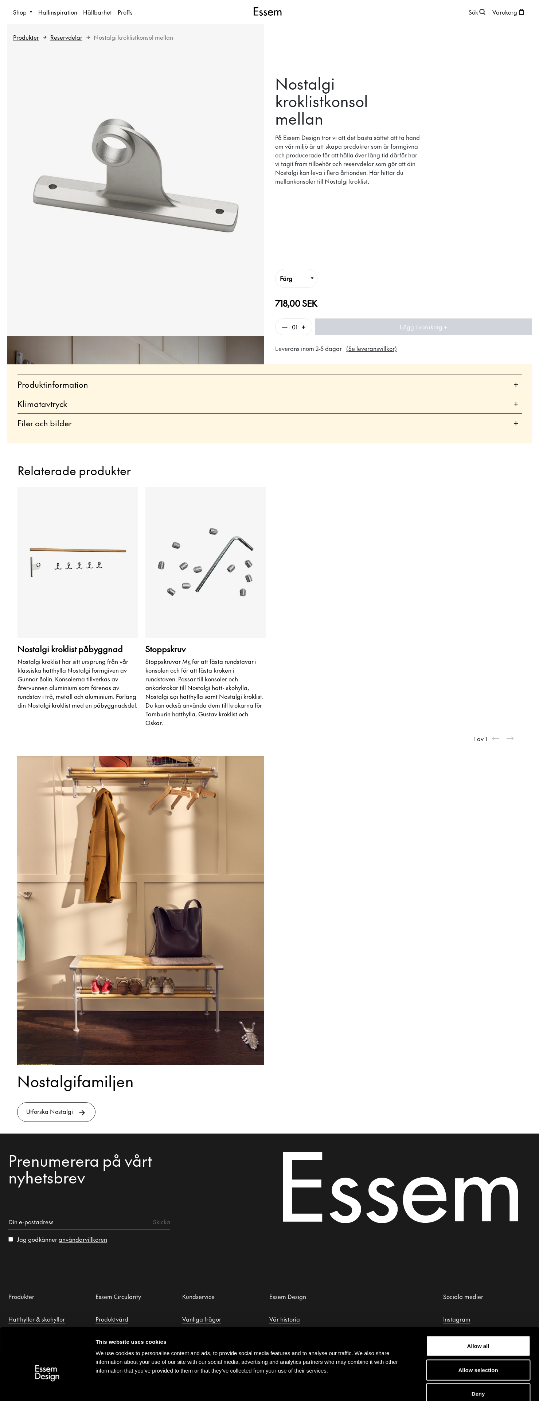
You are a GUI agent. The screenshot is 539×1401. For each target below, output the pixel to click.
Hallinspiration (57, 12)
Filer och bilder (267, 423)
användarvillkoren (83, 1239)
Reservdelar (66, 37)
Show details (381, 1387)
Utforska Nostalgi (56, 1112)
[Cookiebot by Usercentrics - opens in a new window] (47, 1386)
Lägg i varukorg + (424, 327)
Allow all (478, 1305)
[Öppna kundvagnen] (509, 12)
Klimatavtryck (267, 404)
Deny (478, 1353)
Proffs (125, 12)
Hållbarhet (97, 12)
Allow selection (478, 1329)
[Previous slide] (495, 738)
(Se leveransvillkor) (371, 348)
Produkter (26, 37)
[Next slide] (510, 738)
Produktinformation (267, 385)
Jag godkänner (62, 1239)
